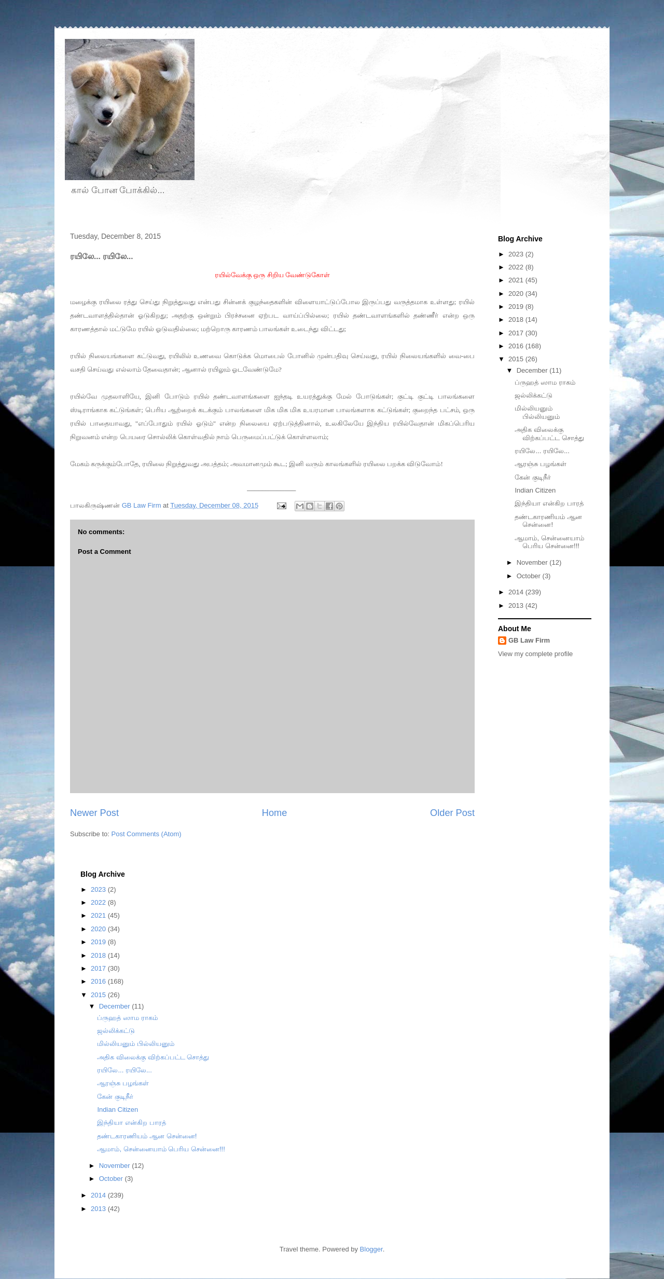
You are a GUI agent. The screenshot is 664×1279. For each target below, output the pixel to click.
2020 (516, 293)
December (533, 370)
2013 (516, 605)
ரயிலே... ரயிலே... (542, 451)
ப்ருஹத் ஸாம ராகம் (545, 382)
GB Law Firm (529, 640)
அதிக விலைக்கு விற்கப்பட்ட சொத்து (549, 434)
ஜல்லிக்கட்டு (533, 395)
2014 (516, 592)
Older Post (452, 813)
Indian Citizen (535, 490)
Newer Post (94, 813)
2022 (516, 267)
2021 (516, 280)
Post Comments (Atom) (147, 834)
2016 (516, 346)
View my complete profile (535, 654)
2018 (516, 319)
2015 (516, 359)
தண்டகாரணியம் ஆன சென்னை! (548, 521)
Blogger (371, 1249)
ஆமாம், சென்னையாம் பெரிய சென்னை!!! (549, 542)
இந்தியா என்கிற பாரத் (549, 503)
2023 (516, 254)
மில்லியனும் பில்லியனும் (537, 412)
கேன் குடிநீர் (533, 477)
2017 (516, 333)
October (530, 576)
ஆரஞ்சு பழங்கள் (540, 464)
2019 (516, 306)
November (533, 562)
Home (274, 813)
